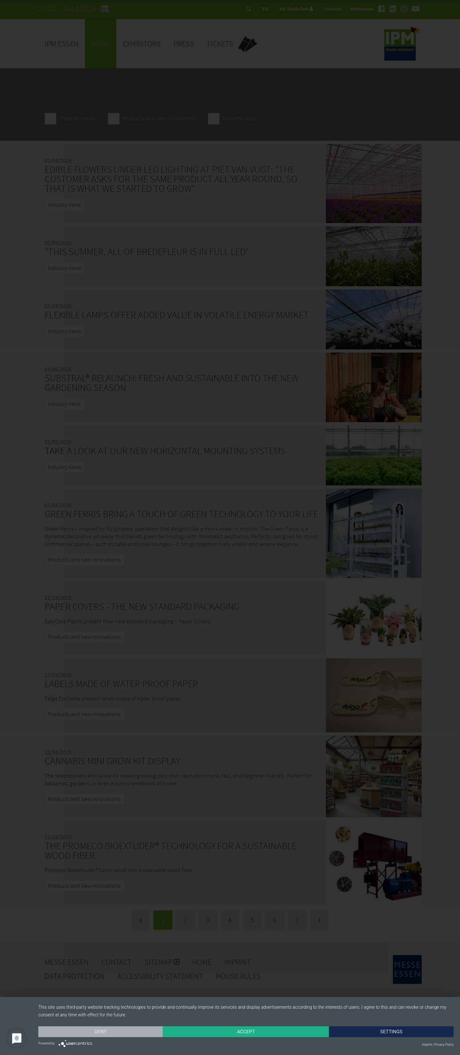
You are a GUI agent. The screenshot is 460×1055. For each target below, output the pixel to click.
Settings (391, 1032)
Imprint (427, 1044)
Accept (246, 1032)
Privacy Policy (444, 1044)
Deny (101, 1032)
